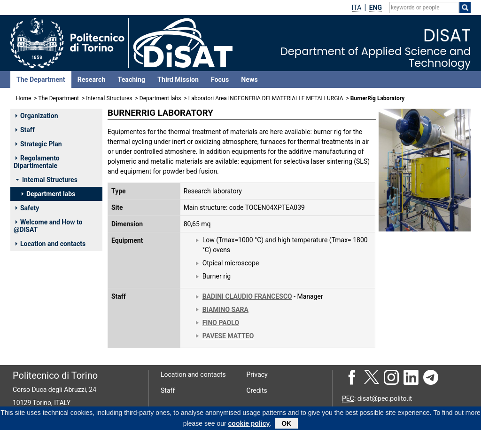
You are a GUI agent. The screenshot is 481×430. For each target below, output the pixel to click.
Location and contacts (50, 243)
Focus (220, 79)
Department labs (160, 98)
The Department (40, 79)
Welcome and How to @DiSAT (48, 225)
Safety (27, 208)
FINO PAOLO (220, 322)
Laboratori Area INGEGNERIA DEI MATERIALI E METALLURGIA (265, 98)
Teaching (131, 79)
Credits (257, 390)
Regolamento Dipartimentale (37, 161)
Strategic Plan (39, 144)
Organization (37, 115)
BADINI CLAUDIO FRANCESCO (247, 296)
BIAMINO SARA (225, 309)
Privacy (257, 374)
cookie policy (249, 425)
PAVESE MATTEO (228, 336)
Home (23, 98)
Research (92, 79)
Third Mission (178, 79)
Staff (25, 130)
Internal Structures (109, 98)
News (249, 79)
